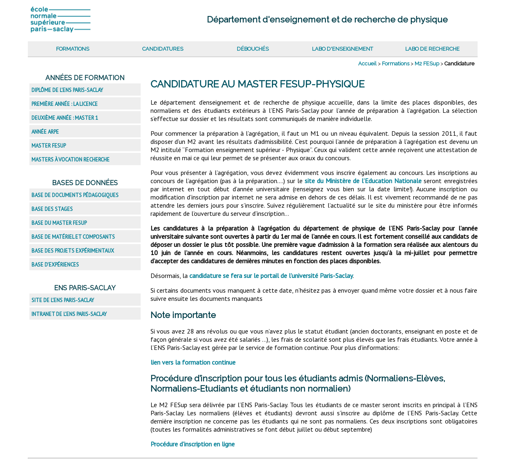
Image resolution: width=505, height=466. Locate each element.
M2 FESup (427, 63)
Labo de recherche (432, 49)
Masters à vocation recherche (70, 159)
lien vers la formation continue (193, 362)
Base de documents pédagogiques (75, 195)
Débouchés (253, 49)
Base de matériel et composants (73, 236)
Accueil (367, 63)
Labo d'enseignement (342, 49)
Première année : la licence (64, 104)
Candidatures (162, 49)
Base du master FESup (59, 223)
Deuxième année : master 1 (64, 117)
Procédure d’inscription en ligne (192, 444)
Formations (72, 49)
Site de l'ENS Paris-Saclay (62, 300)
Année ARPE (45, 131)
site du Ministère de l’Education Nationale (363, 181)
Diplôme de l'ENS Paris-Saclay (67, 90)
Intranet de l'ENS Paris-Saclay (69, 314)
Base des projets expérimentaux (72, 250)
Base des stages (52, 209)
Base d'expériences (55, 264)
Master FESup (48, 145)
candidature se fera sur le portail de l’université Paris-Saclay (271, 275)
